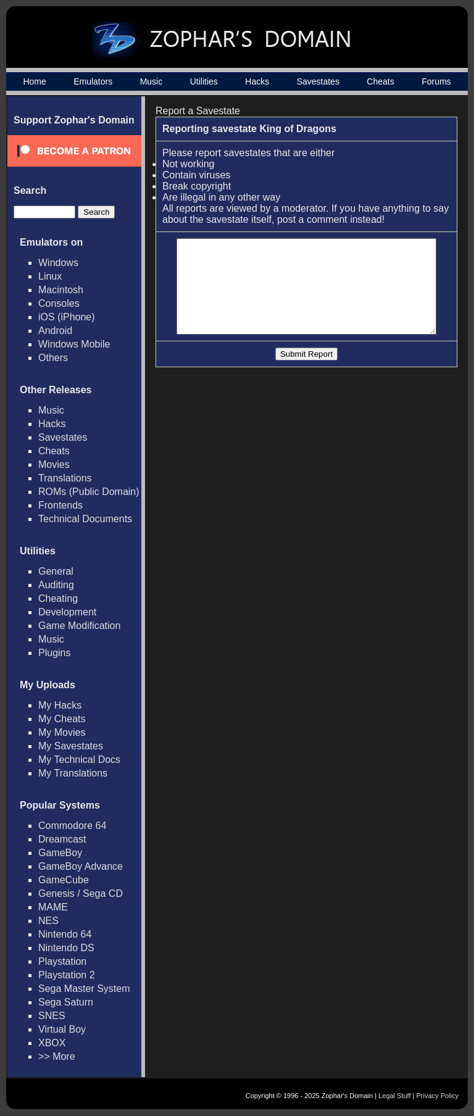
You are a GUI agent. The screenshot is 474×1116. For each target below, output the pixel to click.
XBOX (51, 1043)
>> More (56, 1056)
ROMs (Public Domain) (88, 491)
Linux (50, 276)
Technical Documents (85, 519)
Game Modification (79, 625)
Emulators (92, 81)
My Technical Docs (79, 759)
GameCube (63, 880)
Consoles (59, 303)
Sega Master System (84, 988)
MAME (53, 907)
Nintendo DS (66, 948)
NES (48, 920)
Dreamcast (62, 839)
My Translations (72, 773)
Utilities (204, 81)
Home (34, 81)
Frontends (60, 505)
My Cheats (61, 719)
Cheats (380, 81)
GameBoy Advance (80, 866)
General (55, 571)
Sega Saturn (65, 1002)
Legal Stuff (394, 1095)
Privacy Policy (438, 1095)
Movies (54, 464)
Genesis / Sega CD (80, 893)
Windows (58, 262)
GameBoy (60, 852)
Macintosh (60, 290)
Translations (65, 478)
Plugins (54, 653)
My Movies (61, 732)
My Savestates (70, 746)
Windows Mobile (74, 344)
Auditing (56, 585)
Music (151, 81)
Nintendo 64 (64, 934)
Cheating (58, 598)
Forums (436, 81)
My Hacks (59, 705)
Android (55, 330)
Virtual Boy (62, 1029)
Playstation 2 (66, 975)
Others (53, 357)
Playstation (62, 961)
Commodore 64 (72, 825)
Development (67, 612)
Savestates (318, 81)
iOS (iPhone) (66, 317)
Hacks (257, 81)
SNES (51, 1015)
